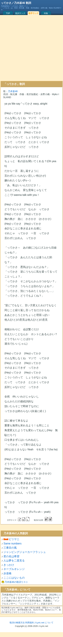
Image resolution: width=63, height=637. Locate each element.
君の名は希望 (11, 556)
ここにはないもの (14, 577)
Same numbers (12, 543)
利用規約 (29, 622)
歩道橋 (7, 573)
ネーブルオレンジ (14, 569)
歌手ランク (34, 13)
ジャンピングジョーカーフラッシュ (24, 552)
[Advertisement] (31, 48)
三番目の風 (10, 547)
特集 (46, 13)
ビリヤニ (14, 539)
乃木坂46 (13, 91)
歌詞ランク (20, 13)
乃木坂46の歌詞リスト (16, 582)
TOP (8, 13)
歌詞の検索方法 (17, 622)
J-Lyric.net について (44, 622)
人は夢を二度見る (14, 560)
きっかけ (8, 564)
